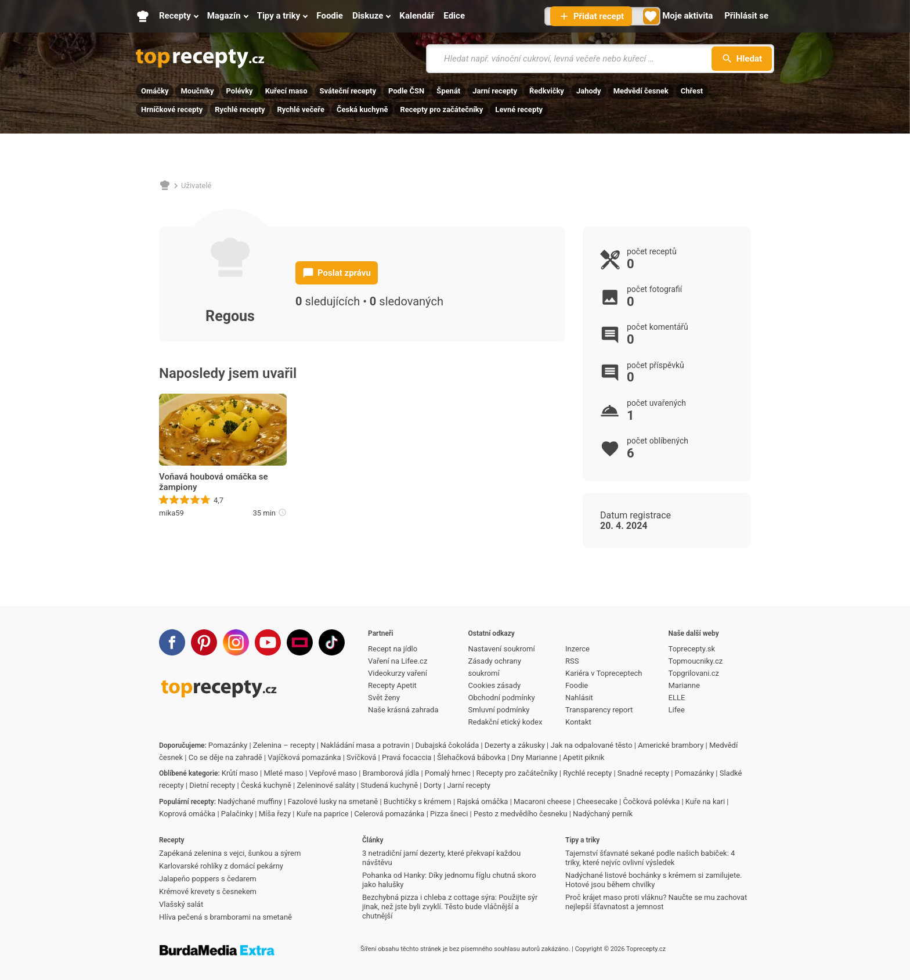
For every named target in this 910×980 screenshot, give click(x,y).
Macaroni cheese (542, 801)
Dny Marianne (534, 757)
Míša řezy (275, 813)
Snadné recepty (643, 773)
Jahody (588, 91)
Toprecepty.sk (692, 648)
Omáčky (154, 91)
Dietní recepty (212, 785)
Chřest (692, 91)
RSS (572, 661)
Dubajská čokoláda (447, 745)
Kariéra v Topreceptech (603, 673)
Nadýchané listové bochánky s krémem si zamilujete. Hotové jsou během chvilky (653, 880)
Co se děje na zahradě (225, 757)
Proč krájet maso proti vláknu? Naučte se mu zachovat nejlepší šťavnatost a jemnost (656, 902)
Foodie (576, 685)
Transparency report (599, 709)
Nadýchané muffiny (250, 801)
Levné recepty (519, 109)
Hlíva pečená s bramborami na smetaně (225, 917)
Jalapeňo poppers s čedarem (208, 878)
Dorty (433, 785)
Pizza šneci (449, 813)
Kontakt (578, 722)
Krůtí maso (240, 773)
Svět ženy (384, 697)
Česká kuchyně (362, 109)
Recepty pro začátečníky (441, 109)
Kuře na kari (705, 801)
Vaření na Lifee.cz (397, 661)
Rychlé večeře (300, 109)
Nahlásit (579, 697)
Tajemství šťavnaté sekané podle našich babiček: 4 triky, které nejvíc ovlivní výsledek (650, 858)
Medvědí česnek (641, 91)
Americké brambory (670, 745)
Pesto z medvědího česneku (520, 813)
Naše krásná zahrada (403, 709)
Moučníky (197, 91)
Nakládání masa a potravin (365, 745)
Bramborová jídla (391, 773)
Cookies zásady (494, 685)
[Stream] (300, 642)
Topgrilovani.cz (694, 673)
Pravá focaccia (406, 757)
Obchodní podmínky (501, 697)
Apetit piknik (584, 757)
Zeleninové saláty (326, 785)
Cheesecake (597, 801)
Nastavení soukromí (501, 648)
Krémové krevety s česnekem (208, 891)
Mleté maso (283, 773)
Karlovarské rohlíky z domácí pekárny (221, 866)
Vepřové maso (333, 773)
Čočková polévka (651, 801)
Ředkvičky (546, 91)
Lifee (677, 709)
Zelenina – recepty (284, 745)
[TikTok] (332, 642)
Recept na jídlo (392, 648)
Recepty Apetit (392, 685)
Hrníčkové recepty (172, 109)
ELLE (677, 697)
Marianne (684, 685)
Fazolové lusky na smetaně (333, 801)
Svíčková (361, 757)
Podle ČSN (406, 91)
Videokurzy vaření (397, 673)
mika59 (171, 513)
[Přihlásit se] (746, 16)
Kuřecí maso (286, 91)
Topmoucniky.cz (696, 661)
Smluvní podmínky (499, 709)
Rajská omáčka (482, 801)
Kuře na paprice (323, 813)
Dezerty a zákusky (515, 745)
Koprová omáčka (187, 813)
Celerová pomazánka (389, 813)
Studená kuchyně (389, 785)
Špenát (448, 91)
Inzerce (577, 648)
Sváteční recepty (348, 91)
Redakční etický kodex (505, 722)
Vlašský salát (181, 904)
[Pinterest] (204, 642)
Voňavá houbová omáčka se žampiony (213, 481)
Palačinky (237, 813)
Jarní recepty (494, 91)
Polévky (239, 91)
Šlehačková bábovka (471, 757)
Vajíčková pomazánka (304, 757)
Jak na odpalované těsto (592, 745)
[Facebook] (172, 642)
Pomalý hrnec (448, 773)
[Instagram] (236, 642)
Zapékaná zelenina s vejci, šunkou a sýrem (230, 853)
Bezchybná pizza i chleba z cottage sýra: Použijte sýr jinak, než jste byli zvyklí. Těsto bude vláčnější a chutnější (449, 906)
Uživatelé (196, 185)
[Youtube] (268, 642)
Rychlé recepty (240, 109)
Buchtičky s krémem (418, 801)
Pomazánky (227, 745)
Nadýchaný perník (603, 813)
